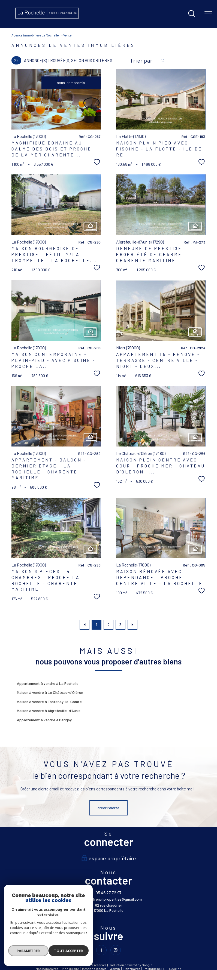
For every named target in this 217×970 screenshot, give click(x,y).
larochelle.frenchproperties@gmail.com (109, 899)
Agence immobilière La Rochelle (35, 35)
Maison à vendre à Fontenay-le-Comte (49, 701)
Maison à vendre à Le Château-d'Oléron (50, 692)
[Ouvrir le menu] (208, 14)
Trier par (141, 60)
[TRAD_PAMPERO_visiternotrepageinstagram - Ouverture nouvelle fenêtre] (115, 950)
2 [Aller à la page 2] (109, 625)
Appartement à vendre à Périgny (44, 720)
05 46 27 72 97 (108, 892)
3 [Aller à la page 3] (120, 625)
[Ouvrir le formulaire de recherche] (191, 14)
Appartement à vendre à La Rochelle (48, 683)
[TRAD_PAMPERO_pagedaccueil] (47, 17)
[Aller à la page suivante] (132, 625)
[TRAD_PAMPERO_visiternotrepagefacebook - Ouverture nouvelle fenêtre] (101, 950)
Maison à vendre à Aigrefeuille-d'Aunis (48, 710)
